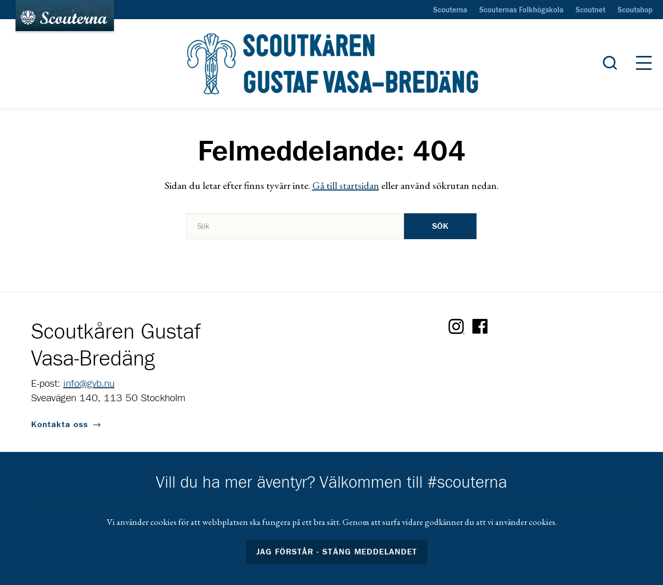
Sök (440, 226)
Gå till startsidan (345, 185)
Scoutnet (590, 10)
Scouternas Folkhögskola (521, 10)
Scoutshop (635, 10)
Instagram (456, 326)
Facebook (480, 326)
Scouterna (450, 10)
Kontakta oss (59, 424)
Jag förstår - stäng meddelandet (336, 552)
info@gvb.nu (88, 383)
